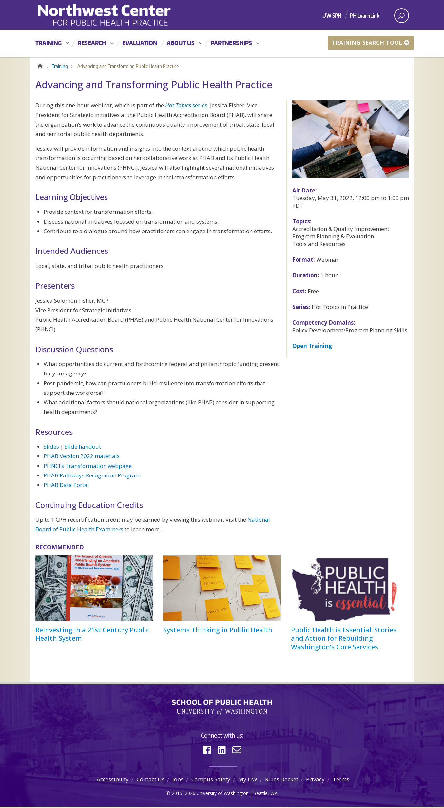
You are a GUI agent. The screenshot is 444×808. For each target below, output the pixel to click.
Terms (341, 781)
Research (92, 43)
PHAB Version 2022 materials (82, 457)
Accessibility (113, 781)
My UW (247, 781)
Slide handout (83, 448)
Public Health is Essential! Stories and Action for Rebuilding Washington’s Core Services (343, 640)
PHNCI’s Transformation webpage (88, 467)
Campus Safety (210, 781)
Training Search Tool (371, 42)
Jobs (177, 781)
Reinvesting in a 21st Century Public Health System (92, 635)
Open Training (312, 347)
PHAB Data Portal (66, 486)
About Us (181, 43)
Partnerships (231, 43)
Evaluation (139, 43)
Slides (51, 448)
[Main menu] (222, 43)
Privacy (315, 781)
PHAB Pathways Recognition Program (92, 476)
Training (48, 43)
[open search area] (401, 15)
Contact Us (150, 781)
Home (39, 66)
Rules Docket (281, 781)
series (186, 107)
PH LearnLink (364, 15)
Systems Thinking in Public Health (217, 631)
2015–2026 (183, 794)
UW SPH (331, 15)
